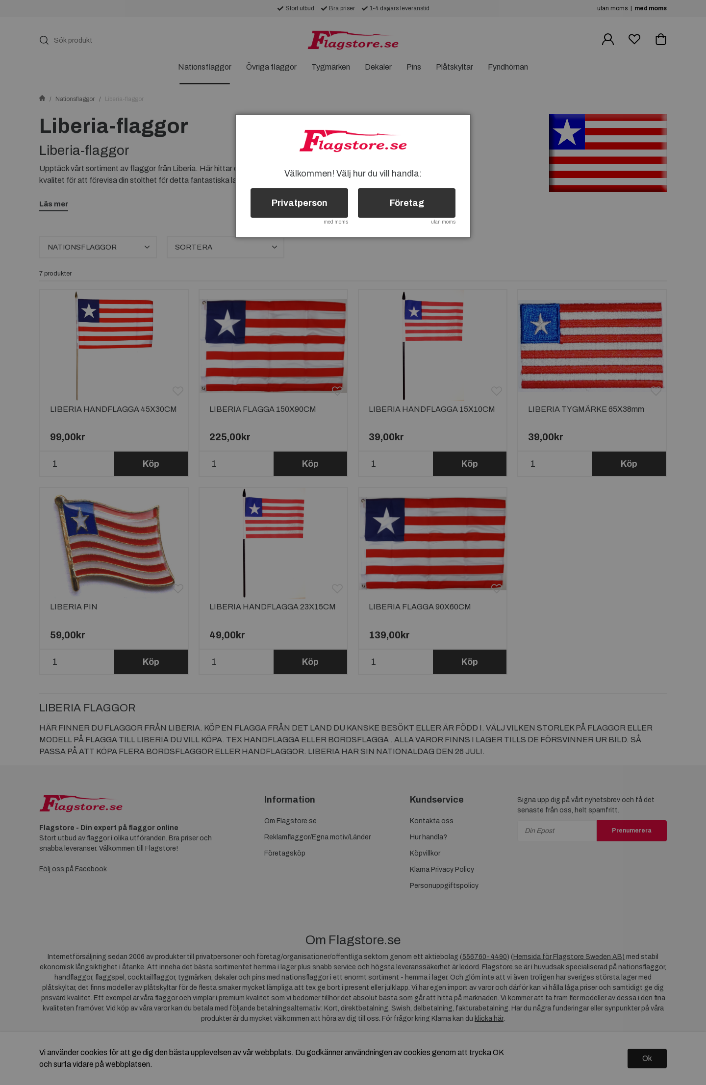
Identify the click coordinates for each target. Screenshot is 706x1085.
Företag (407, 203)
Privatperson (300, 203)
